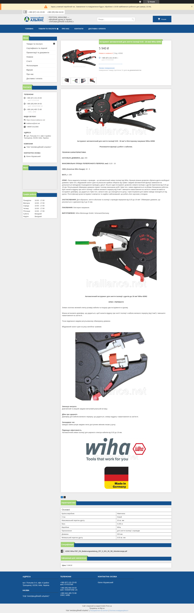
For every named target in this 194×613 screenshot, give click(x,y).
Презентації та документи (37, 52)
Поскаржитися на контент (99, 610)
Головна (29, 29)
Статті (29, 61)
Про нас (65, 29)
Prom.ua (109, 606)
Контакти (78, 29)
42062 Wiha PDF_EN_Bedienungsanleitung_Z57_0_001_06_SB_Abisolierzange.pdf (96, 551)
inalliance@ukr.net (33, 123)
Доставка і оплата (97, 29)
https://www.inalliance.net (35, 120)
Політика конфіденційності (118, 610)
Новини (29, 57)
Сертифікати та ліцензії (36, 48)
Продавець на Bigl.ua (97, 608)
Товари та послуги (47, 29)
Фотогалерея (32, 65)
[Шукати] (133, 19)
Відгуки (29, 70)
